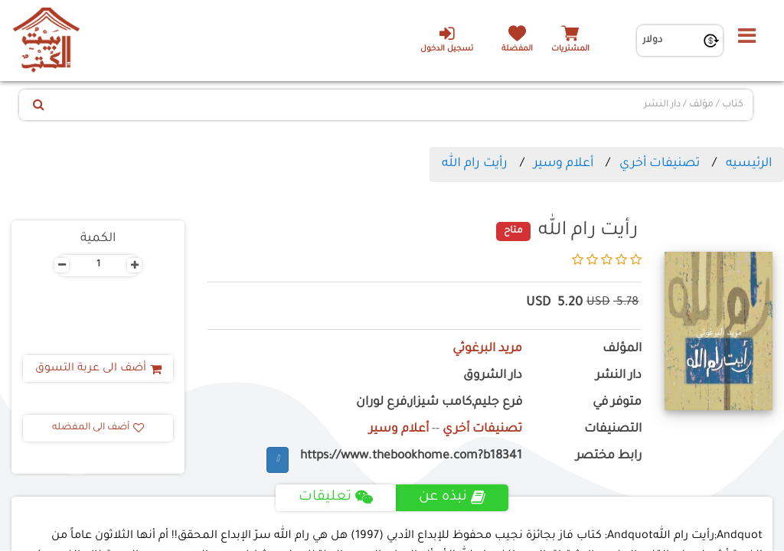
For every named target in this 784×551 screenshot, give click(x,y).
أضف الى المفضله (98, 427)
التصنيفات (613, 429)
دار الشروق (492, 376)
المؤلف (622, 349)
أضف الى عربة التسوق (98, 369)
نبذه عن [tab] (452, 497)
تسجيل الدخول (447, 39)
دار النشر (619, 376)
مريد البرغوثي (487, 349)
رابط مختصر (609, 456)
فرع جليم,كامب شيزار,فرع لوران (439, 402)
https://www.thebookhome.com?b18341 (411, 456)
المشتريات (570, 49)
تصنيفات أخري (659, 164)
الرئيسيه (749, 164)
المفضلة (517, 49)
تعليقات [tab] (336, 497)
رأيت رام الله (475, 164)
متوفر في (617, 402)
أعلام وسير (563, 164)
